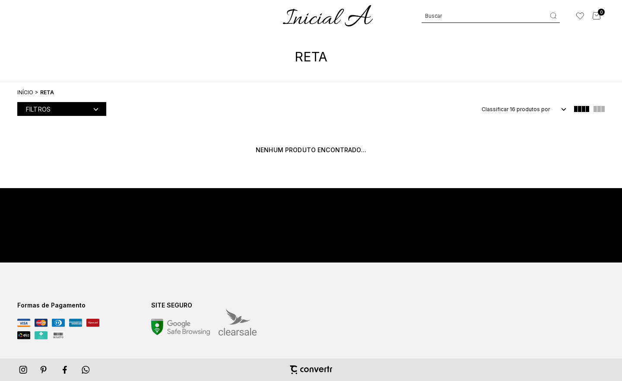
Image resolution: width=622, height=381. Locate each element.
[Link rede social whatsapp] (85, 369)
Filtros (38, 109)
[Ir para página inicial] (25, 92)
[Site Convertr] (311, 369)
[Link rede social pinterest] (44, 369)
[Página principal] (328, 15)
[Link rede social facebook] (65, 369)
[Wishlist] (580, 16)
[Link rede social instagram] (23, 369)
